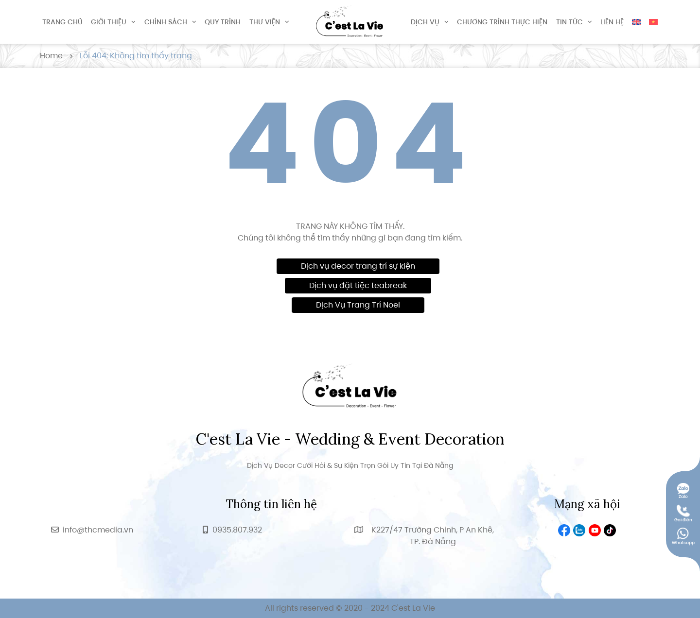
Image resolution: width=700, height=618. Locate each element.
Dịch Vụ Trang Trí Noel (358, 304)
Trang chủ (62, 22)
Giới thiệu (108, 22)
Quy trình (223, 22)
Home (51, 55)
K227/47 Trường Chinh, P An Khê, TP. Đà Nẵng (432, 535)
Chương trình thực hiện (502, 22)
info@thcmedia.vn (98, 529)
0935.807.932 (237, 529)
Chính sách (165, 22)
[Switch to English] (636, 22)
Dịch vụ (425, 22)
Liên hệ (612, 22)
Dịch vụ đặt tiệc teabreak (358, 285)
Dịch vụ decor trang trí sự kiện (358, 266)
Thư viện (264, 22)
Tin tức (569, 22)
